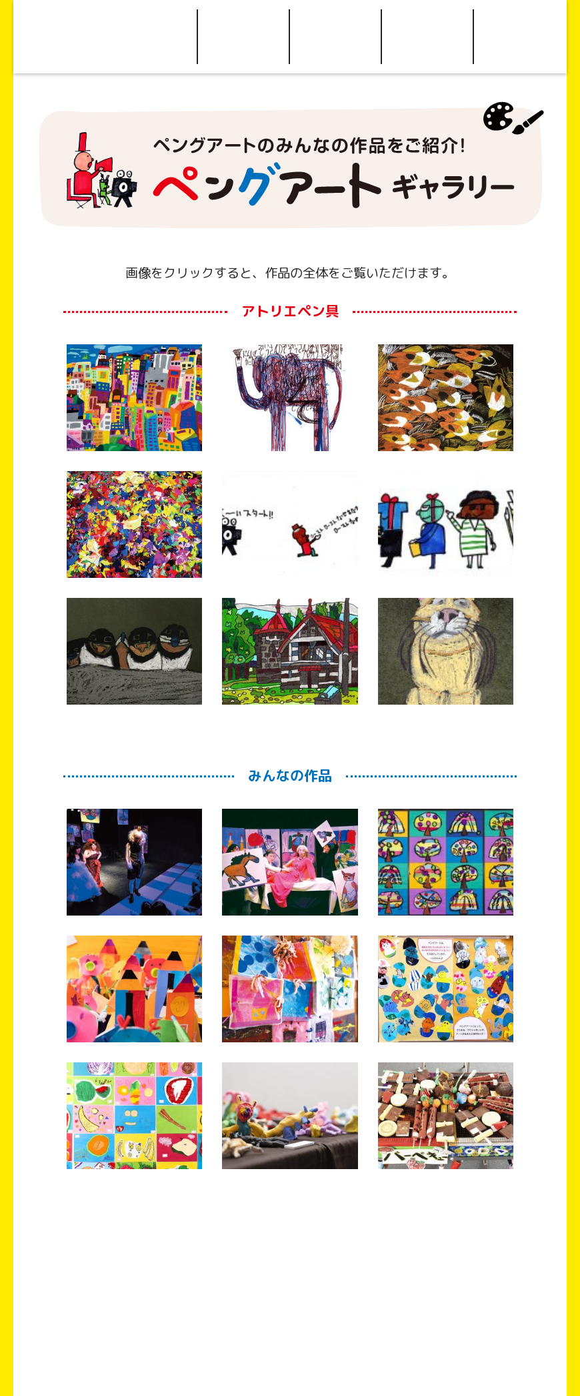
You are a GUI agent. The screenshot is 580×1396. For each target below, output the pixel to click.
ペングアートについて (150, 36)
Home (59, 36)
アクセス (335, 36)
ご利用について (243, 36)
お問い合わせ (427, 36)
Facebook (520, 36)
